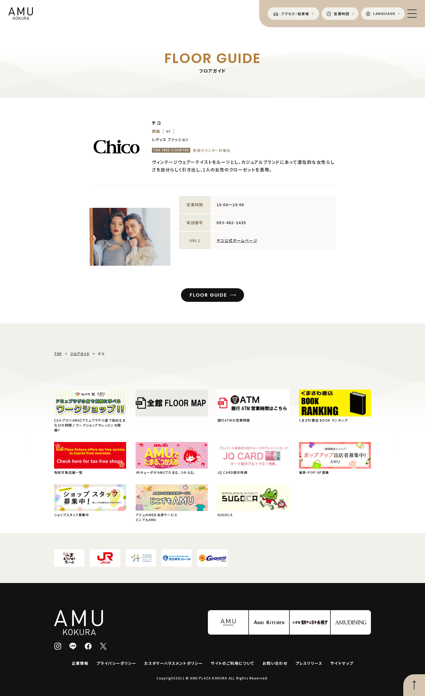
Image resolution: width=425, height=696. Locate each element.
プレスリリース (308, 663)
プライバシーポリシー (116, 663)
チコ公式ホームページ (237, 240)
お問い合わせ (274, 663)
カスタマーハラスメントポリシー (173, 663)
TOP (58, 353)
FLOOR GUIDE (208, 294)
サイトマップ (341, 663)
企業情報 (80, 663)
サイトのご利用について (232, 663)
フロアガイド (80, 353)
